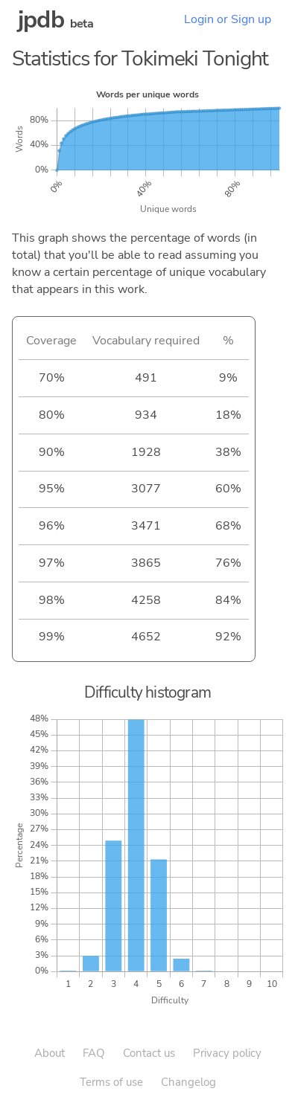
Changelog (188, 1082)
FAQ (94, 1053)
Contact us (149, 1053)
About (49, 1053)
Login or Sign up (227, 19)
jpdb (41, 20)
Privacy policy (227, 1053)
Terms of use (111, 1082)
